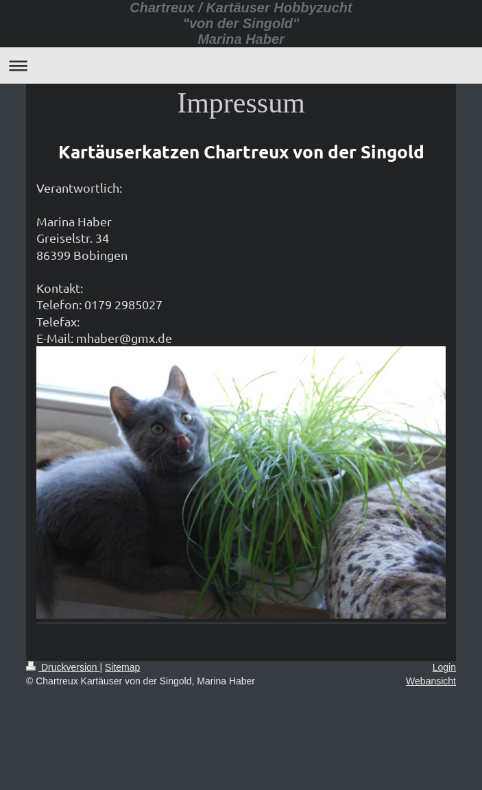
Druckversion (62, 667)
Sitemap (122, 667)
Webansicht (431, 680)
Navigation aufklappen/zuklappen (241, 65)
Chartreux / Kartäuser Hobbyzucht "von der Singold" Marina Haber (241, 23)
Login (444, 667)
